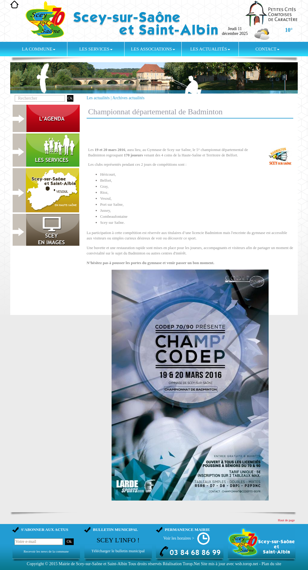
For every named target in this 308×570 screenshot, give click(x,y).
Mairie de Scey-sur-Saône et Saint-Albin (93, 564)
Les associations (153, 49)
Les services (95, 49)
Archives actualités (128, 98)
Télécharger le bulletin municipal (118, 551)
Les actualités (210, 49)
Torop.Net (191, 564)
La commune (38, 49)
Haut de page (286, 520)
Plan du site (271, 564)
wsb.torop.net (246, 564)
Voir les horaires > (178, 538)
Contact (267, 49)
